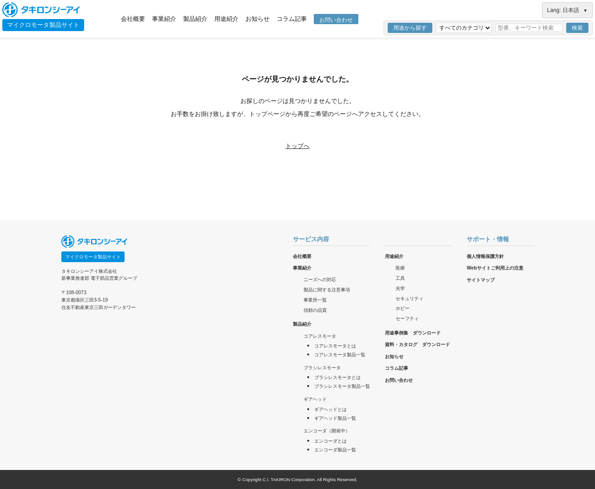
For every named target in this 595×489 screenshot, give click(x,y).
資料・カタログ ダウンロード (417, 344)
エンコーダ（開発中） (327, 430)
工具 (400, 278)
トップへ (297, 145)
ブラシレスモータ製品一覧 (342, 386)
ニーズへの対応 (320, 279)
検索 (577, 28)
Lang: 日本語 (567, 10)
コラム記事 (292, 18)
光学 (400, 288)
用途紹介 (226, 18)
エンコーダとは (330, 441)
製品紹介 (195, 18)
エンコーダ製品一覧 (335, 449)
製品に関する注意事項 (327, 289)
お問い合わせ (336, 20)
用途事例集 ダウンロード (413, 332)
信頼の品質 (315, 310)
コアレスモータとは (335, 345)
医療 (400, 267)
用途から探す (410, 28)
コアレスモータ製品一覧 (339, 354)
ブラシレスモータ (322, 367)
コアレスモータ (320, 336)
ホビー (403, 308)
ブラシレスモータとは (337, 377)
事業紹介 (164, 18)
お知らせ (257, 18)
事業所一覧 (315, 299)
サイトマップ (481, 280)
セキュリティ (409, 298)
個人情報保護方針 (485, 256)
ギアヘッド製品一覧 (335, 418)
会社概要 (133, 18)
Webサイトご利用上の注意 (495, 267)
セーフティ (407, 318)
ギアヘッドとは (330, 409)
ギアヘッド (315, 399)
